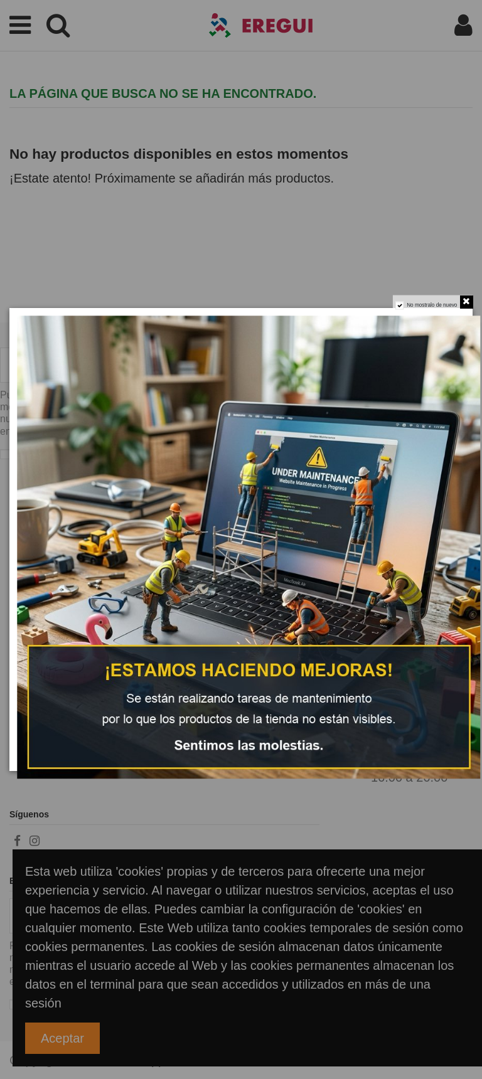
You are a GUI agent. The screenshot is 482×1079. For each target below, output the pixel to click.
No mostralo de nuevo (432, 305)
